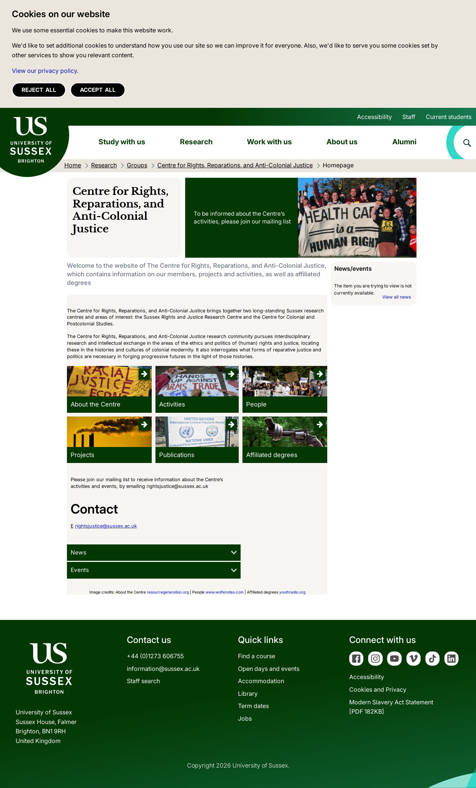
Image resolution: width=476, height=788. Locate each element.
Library (248, 693)
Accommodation (261, 681)
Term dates (253, 706)
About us (342, 141)
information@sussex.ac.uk (163, 668)
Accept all (98, 89)
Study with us (122, 141)
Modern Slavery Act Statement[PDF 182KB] (391, 706)
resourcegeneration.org (168, 592)
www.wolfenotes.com (225, 592)
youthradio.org (292, 592)
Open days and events (268, 668)
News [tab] (78, 552)
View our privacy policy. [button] (45, 70)
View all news (396, 297)
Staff (408, 116)
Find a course (256, 656)
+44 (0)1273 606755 (155, 656)
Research (196, 141)
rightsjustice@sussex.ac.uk (106, 526)
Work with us (269, 141)
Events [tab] (80, 569)
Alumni (404, 141)
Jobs (245, 718)
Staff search (143, 681)
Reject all (39, 89)
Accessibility (374, 116)
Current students (449, 116)
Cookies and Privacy (377, 689)
